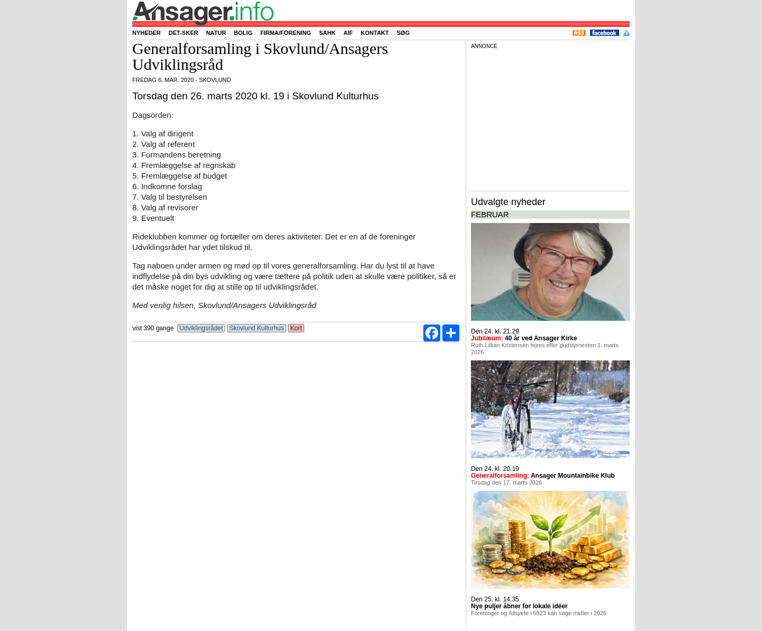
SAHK (327, 33)
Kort (296, 328)
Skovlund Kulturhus (257, 328)
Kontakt (375, 33)
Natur (216, 33)
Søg (403, 33)
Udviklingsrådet (201, 328)
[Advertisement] (550, 118)
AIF (348, 33)
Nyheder (146, 33)
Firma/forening (285, 33)
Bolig (243, 33)
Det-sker (183, 33)
